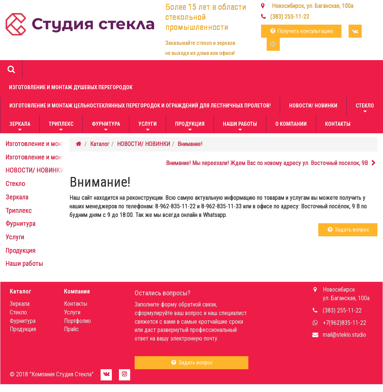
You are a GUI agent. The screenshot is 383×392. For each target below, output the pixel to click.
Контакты (337, 124)
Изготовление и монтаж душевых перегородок (70, 87)
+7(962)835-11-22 (344, 322)
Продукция (190, 127)
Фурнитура (106, 127)
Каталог (100, 143)
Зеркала (19, 127)
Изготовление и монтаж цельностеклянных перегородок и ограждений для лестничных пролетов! (140, 106)
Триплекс (61, 127)
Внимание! (190, 143)
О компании (291, 124)
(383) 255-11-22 (289, 16)
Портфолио (77, 320)
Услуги (147, 127)
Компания (77, 291)
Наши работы (240, 127)
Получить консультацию (301, 31)
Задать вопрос (348, 229)
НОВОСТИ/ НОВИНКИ (313, 106)
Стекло (365, 109)
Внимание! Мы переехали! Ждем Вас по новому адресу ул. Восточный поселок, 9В (271, 163)
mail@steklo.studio (344, 334)
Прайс (71, 329)
